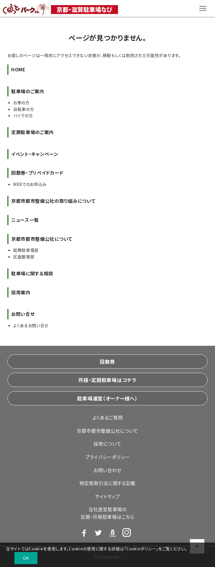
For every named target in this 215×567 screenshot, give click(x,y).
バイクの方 (23, 115)
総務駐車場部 (26, 250)
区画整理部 (24, 256)
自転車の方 (23, 109)
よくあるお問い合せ (30, 325)
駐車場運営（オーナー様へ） (107, 398)
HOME (18, 69)
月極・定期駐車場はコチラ (107, 379)
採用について (107, 443)
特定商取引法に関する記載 (107, 483)
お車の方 (21, 102)
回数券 (107, 361)
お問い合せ (23, 313)
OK (26, 558)
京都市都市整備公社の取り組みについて (53, 200)
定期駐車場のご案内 (32, 132)
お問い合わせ (107, 470)
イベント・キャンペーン (34, 153)
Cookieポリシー (141, 548)
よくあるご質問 (107, 417)
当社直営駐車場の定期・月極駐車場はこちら (107, 513)
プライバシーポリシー (107, 456)
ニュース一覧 (25, 219)
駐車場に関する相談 (32, 273)
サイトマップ (107, 496)
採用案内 (21, 292)
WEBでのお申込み (30, 184)
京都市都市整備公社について (107, 430)
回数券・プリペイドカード (37, 172)
